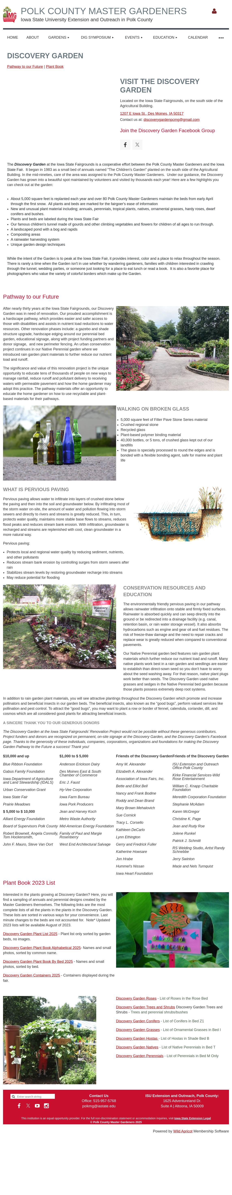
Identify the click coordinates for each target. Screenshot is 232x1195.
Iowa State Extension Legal (192, 1118)
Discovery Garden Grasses (138, 1030)
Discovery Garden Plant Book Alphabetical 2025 (42, 948)
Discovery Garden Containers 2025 (31, 975)
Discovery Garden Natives (137, 1047)
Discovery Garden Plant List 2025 (30, 934)
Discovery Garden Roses (136, 998)
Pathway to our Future (25, 67)
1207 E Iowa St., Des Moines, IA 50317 (152, 114)
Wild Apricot (182, 1131)
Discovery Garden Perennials (140, 1056)
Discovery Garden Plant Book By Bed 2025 (38, 962)
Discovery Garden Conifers (138, 1021)
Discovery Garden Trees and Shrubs (145, 1007)
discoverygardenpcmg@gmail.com (172, 120)
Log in (214, 11)
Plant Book (55, 67)
